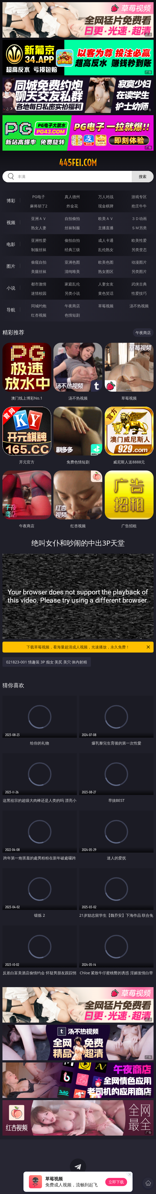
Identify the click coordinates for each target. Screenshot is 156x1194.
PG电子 (38, 196)
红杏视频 (38, 315)
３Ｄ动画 (139, 218)
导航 (11, 310)
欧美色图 (105, 262)
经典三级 (72, 249)
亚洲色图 (72, 262)
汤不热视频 (139, 305)
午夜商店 (72, 305)
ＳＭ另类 (139, 227)
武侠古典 (139, 284)
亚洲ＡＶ (38, 218)
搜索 (142, 176)
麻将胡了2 (38, 206)
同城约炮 (38, 305)
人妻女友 (105, 284)
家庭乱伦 (72, 284)
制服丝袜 (38, 249)
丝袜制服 (72, 227)
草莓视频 (105, 305)
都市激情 (38, 284)
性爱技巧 (139, 293)
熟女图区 (105, 271)
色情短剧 (72, 315)
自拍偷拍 (72, 218)
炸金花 (72, 206)
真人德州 (72, 196)
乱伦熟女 (105, 249)
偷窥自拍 (38, 262)
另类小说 (72, 293)
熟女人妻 (38, 227)
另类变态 (139, 249)
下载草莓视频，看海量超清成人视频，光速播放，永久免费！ (88, 647)
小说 (11, 288)
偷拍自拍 (72, 240)
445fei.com (78, 162)
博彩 (11, 201)
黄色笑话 (105, 293)
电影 (11, 244)
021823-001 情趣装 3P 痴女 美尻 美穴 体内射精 (46, 662)
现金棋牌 (105, 206)
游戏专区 (139, 196)
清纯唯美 (72, 271)
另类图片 (139, 271)
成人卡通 (105, 240)
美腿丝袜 (38, 271)
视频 (11, 222)
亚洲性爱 (38, 240)
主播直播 (105, 227)
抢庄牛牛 (139, 206)
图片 (11, 266)
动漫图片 (139, 262)
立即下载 (116, 1181)
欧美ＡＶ (105, 218)
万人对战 (105, 196)
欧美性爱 (139, 240)
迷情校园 (38, 293)
